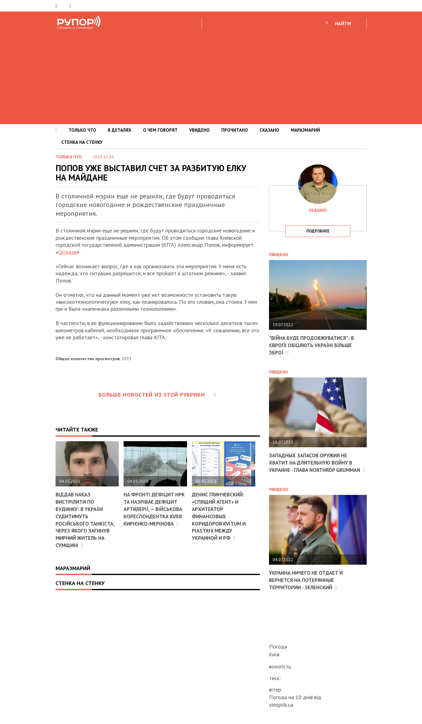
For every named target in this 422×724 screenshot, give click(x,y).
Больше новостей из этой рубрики (157, 394)
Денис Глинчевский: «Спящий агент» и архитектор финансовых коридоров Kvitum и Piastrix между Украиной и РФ (220, 515)
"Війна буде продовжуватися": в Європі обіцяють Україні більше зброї (314, 345)
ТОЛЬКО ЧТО (82, 130)
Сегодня (67, 252)
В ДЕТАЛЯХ (119, 130)
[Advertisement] (211, 75)
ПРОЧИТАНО (234, 130)
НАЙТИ (343, 23)
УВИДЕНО (199, 130)
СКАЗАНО (269, 130)
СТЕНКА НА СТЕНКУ (82, 142)
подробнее (317, 231)
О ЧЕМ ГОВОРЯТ (160, 130)
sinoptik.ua (281, 704)
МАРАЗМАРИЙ (305, 130)
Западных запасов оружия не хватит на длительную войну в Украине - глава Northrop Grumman (314, 466)
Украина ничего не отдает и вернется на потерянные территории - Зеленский (308, 586)
